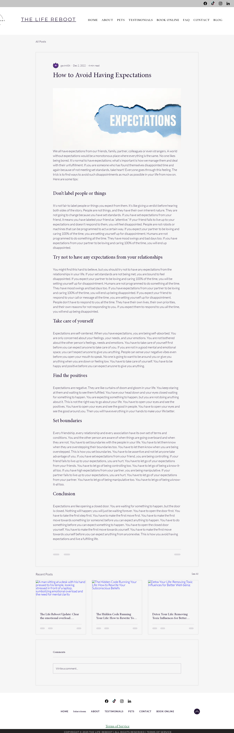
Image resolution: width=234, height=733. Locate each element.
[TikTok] (213, 3)
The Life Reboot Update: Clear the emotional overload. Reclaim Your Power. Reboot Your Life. (59, 616)
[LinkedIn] (228, 3)
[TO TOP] (197, 711)
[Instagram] (220, 3)
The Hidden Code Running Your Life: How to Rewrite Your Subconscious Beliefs (116, 616)
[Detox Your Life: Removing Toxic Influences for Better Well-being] (173, 594)
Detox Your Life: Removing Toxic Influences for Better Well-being (170, 616)
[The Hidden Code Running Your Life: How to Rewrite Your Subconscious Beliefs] (117, 594)
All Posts (41, 41)
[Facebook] (205, 3)
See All (195, 573)
